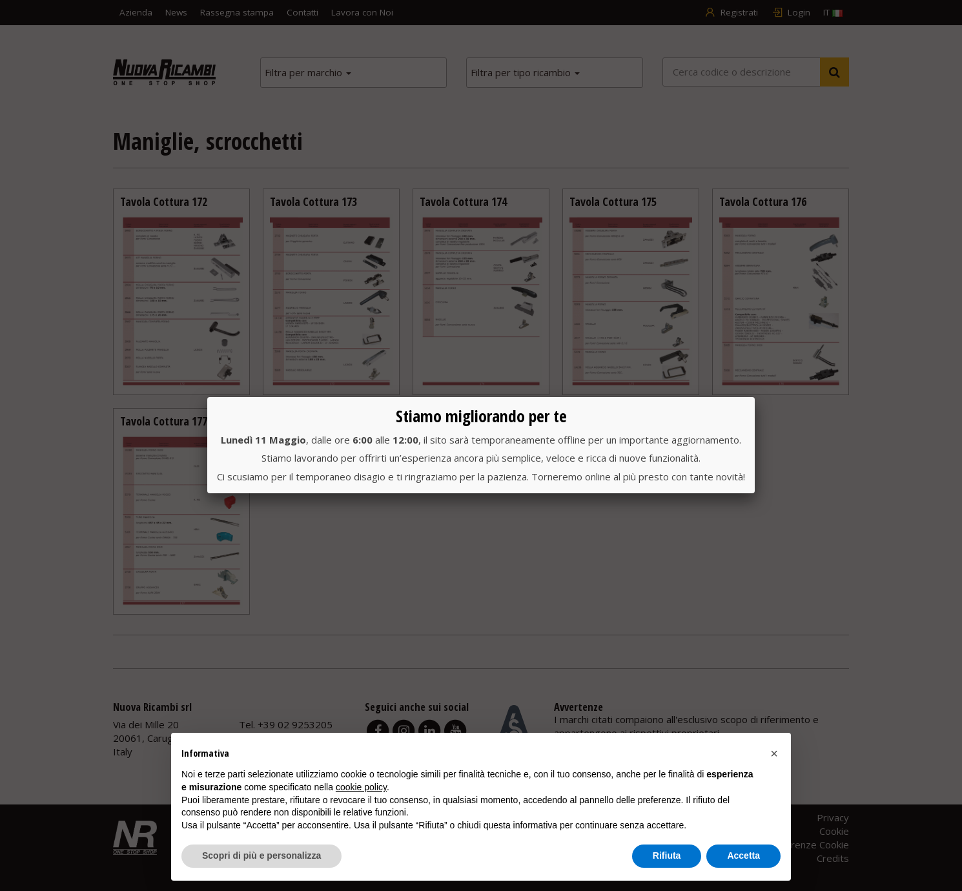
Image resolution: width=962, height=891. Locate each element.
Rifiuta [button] (667, 855)
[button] (774, 753)
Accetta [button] (743, 855)
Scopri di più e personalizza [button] (261, 855)
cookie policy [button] (361, 787)
